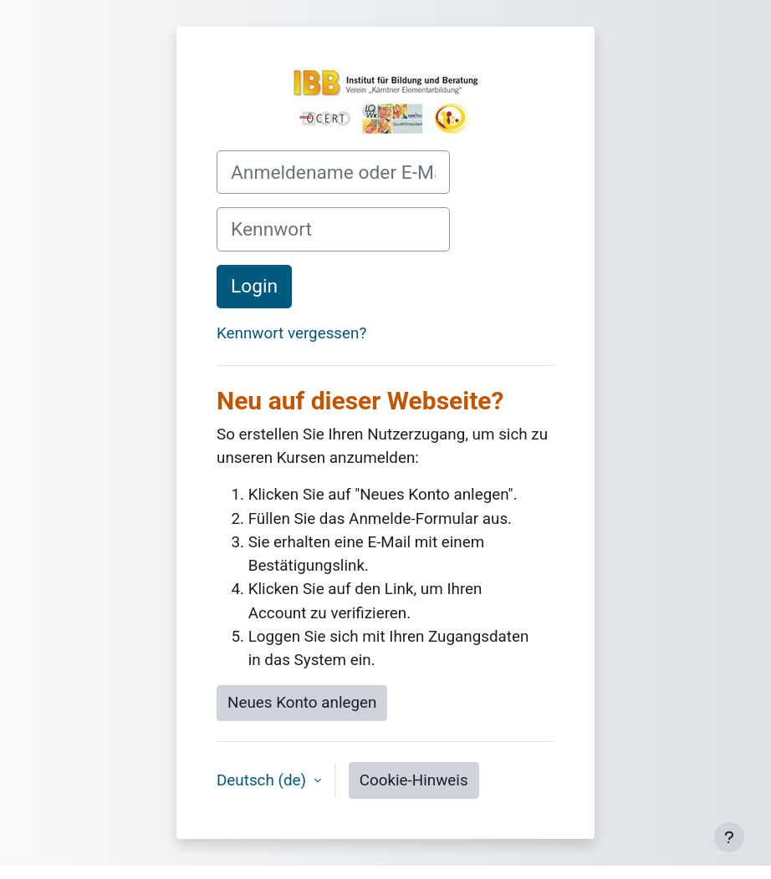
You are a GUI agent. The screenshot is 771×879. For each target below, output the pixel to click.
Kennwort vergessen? (291, 333)
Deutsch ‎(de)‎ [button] (263, 780)
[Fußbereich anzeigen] (729, 837)
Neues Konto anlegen (301, 703)
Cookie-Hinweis (414, 780)
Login (254, 286)
